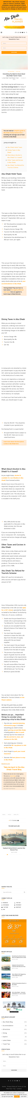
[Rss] (24, 32)
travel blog (13, 776)
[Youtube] (22, 32)
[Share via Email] (18, 820)
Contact (19, 1089)
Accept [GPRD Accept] (17, 1096)
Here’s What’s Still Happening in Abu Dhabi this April (19, 975)
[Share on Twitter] (13, 820)
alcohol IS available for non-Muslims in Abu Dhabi (12, 477)
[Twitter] (17, 32)
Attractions (15, 1029)
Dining (15, 1033)
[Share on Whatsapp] (16, 820)
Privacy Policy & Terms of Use (16, 1086)
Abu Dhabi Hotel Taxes (14, 147)
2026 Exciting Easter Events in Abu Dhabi (19, 984)
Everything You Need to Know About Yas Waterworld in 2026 (19, 957)
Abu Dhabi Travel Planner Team (11, 78)
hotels (9, 814)
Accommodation (15, 1026)
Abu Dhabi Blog (15, 1022)
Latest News (15, 1040)
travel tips (16, 814)
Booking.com (5, 764)
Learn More (23, 1096)
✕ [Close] (26, 5)
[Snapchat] (20, 907)
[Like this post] (10, 820)
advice (3, 814)
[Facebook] (15, 32)
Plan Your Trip (11, 1089)
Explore (15, 1037)
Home (4, 1086)
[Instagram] (18, 32)
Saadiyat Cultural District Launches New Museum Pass (18, 966)
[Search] (26, 32)
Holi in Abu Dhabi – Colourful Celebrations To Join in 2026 (19, 993)
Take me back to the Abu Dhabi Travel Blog (14, 768)
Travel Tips (15, 1044)
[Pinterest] (20, 32)
